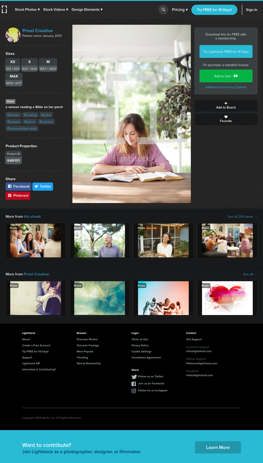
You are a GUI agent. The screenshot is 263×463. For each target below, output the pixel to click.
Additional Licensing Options (225, 87)
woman (13, 122)
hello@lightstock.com (199, 375)
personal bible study (21, 128)
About (26, 339)
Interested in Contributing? (39, 369)
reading (30, 115)
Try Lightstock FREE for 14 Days (226, 51)
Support (27, 357)
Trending (82, 357)
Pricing (180, 10)
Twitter (42, 186)
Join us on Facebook (151, 383)
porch (29, 122)
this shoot (32, 216)
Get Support (194, 339)
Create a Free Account (36, 345)
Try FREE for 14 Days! (214, 9)
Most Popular (85, 351)
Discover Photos (87, 339)
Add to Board (226, 106)
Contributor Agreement (146, 357)
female (13, 115)
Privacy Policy (140, 345)
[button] (27, 9)
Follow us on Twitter (150, 376)
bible (46, 115)
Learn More (218, 447)
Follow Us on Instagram (153, 390)
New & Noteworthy (89, 363)
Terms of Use (140, 339)
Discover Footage (88, 345)
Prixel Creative (37, 30)
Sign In (251, 9)
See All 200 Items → (242, 216)
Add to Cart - (226, 76)
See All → (250, 274)
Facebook (18, 186)
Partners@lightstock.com (201, 363)
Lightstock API (31, 363)
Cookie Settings (142, 351)
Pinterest (17, 195)
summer (46, 122)
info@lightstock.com (199, 351)
